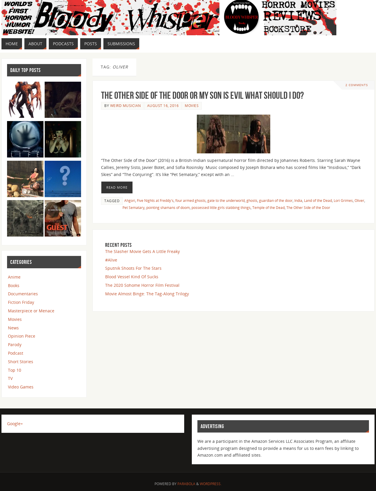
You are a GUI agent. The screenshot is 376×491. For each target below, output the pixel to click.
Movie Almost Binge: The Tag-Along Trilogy (147, 293)
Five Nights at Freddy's (155, 200)
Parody (14, 344)
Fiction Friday (21, 302)
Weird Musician (125, 105)
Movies (192, 105)
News (13, 328)
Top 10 (14, 370)
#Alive (111, 260)
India (298, 200)
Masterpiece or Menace (31, 311)
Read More (116, 187)
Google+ (15, 423)
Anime (14, 277)
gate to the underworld (226, 200)
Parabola (186, 483)
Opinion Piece (21, 336)
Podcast (15, 353)
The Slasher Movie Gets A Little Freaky (142, 251)
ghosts (251, 200)
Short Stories (20, 361)
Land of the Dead (318, 200)
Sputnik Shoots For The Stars (133, 268)
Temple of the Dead (268, 207)
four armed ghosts (190, 200)
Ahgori (129, 200)
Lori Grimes (343, 200)
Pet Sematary (133, 207)
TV (10, 378)
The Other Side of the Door (308, 207)
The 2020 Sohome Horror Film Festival (142, 285)
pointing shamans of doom (168, 207)
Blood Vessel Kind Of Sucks (131, 276)
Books (13, 285)
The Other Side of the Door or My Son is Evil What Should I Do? (202, 95)
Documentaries (23, 293)
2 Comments (356, 85)
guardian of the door (276, 200)
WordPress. (210, 483)
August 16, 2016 (163, 105)
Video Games (20, 387)
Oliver (359, 200)
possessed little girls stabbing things (221, 207)
